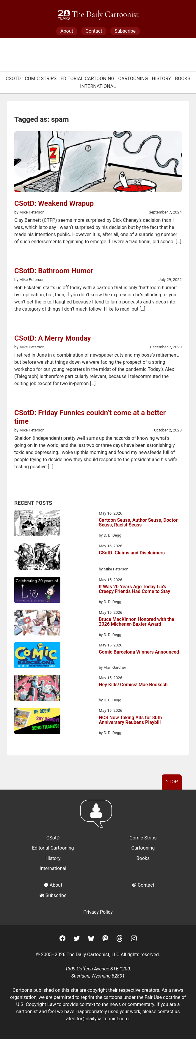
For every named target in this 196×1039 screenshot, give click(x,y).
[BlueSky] (91, 939)
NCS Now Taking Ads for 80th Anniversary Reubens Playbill (130, 720)
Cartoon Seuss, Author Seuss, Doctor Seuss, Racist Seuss (138, 523)
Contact (93, 31)
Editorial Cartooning (87, 78)
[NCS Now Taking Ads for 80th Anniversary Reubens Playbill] (37, 722)
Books (182, 78)
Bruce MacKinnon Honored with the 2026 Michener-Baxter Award (136, 622)
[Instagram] (133, 939)
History (161, 78)
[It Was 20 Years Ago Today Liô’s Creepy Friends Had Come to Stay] (37, 591)
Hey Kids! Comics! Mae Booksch (133, 684)
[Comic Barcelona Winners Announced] (37, 656)
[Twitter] (76, 939)
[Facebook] (62, 939)
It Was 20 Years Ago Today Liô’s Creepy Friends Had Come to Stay (134, 589)
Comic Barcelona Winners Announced (139, 652)
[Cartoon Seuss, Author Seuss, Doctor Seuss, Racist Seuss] (37, 524)
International (98, 86)
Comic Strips (41, 78)
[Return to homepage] (98, 816)
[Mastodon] (105, 939)
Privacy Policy (98, 912)
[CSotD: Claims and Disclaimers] (37, 557)
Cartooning (133, 78)
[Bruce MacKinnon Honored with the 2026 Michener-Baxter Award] (37, 624)
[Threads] (119, 939)
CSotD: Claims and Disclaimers (132, 553)
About (66, 31)
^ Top (172, 782)
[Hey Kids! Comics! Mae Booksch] (37, 689)
